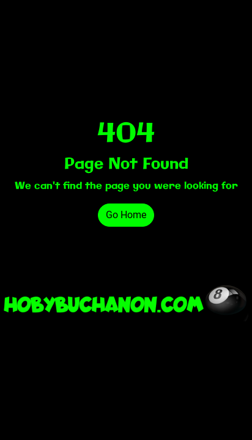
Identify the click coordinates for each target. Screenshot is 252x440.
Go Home (126, 215)
